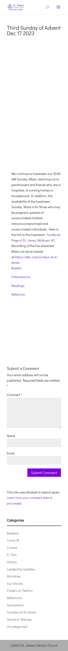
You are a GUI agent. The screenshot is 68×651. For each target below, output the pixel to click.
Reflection (18, 294)
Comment (14, 395)
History (12, 562)
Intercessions (20, 277)
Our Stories (15, 583)
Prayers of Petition (20, 590)
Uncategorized (17, 626)
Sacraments (15, 605)
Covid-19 (13, 540)
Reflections (14, 598)
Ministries (14, 576)
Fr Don (12, 554)
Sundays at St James (21, 612)
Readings (17, 285)
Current (12, 547)
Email (11, 453)
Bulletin (16, 268)
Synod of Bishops (19, 619)
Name (11, 436)
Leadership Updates (21, 569)
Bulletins (13, 533)
